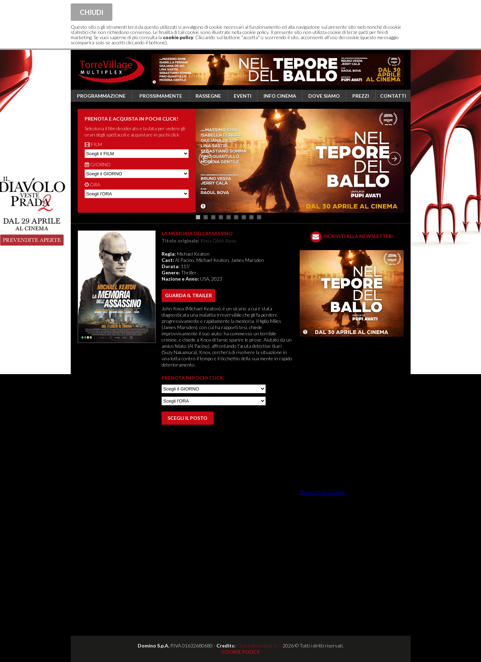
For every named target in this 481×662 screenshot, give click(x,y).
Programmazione (101, 96)
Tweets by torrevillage (322, 492)
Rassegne (208, 96)
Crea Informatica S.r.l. (259, 645)
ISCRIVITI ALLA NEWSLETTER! (359, 236)
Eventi (242, 96)
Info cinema (280, 96)
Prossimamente (160, 96)
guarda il (188, 295)
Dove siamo (324, 96)
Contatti (393, 96)
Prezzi (360, 96)
